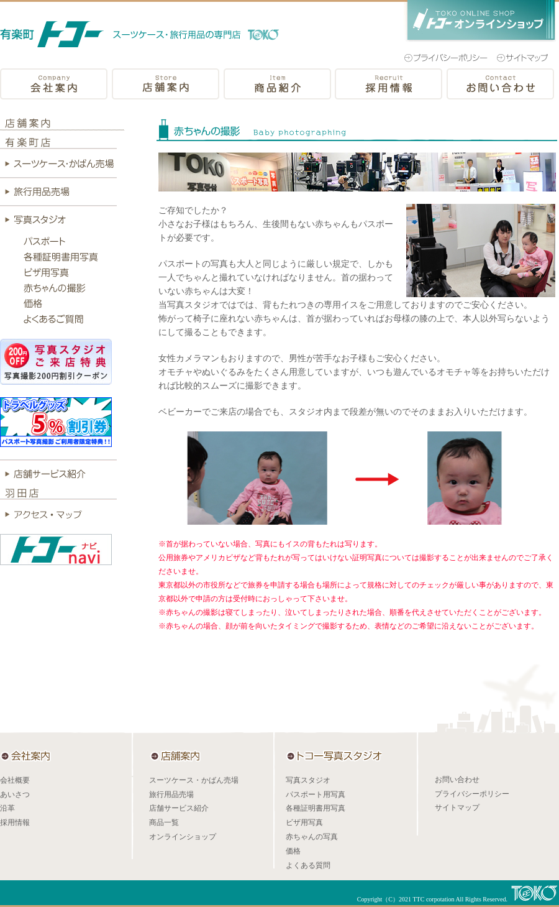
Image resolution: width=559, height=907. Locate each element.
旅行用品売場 (171, 794)
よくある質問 (308, 865)
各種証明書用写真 (315, 808)
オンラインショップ (182, 836)
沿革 (7, 808)
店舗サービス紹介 (179, 808)
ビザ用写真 (304, 822)
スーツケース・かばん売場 (194, 780)
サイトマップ (457, 807)
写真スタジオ (308, 780)
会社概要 (15, 780)
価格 (293, 851)
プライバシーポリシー (472, 794)
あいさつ (15, 794)
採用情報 (15, 822)
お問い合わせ (457, 779)
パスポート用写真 (315, 794)
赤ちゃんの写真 (312, 836)
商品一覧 (164, 822)
